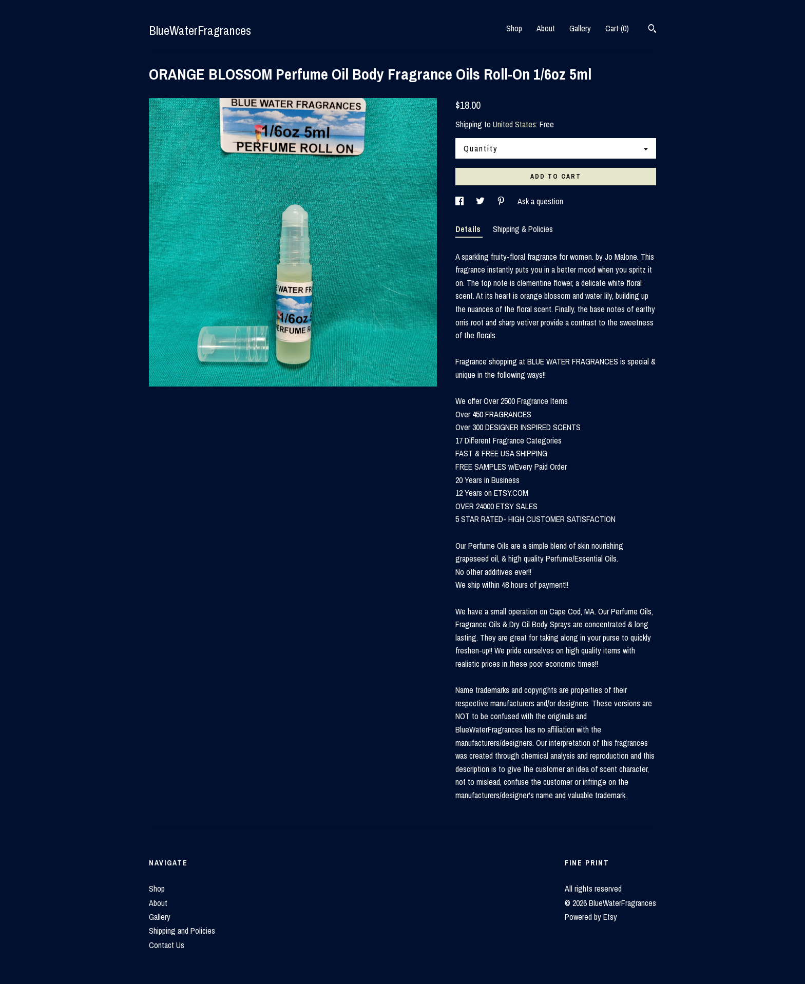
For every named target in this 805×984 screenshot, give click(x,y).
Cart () (617, 28)
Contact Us (166, 945)
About (545, 28)
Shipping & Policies (523, 229)
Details (469, 229)
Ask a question (540, 201)
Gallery (580, 28)
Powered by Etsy (591, 916)
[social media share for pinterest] (502, 201)
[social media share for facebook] (460, 201)
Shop (514, 28)
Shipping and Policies (182, 930)
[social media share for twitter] (481, 201)
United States (514, 124)
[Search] (652, 29)
